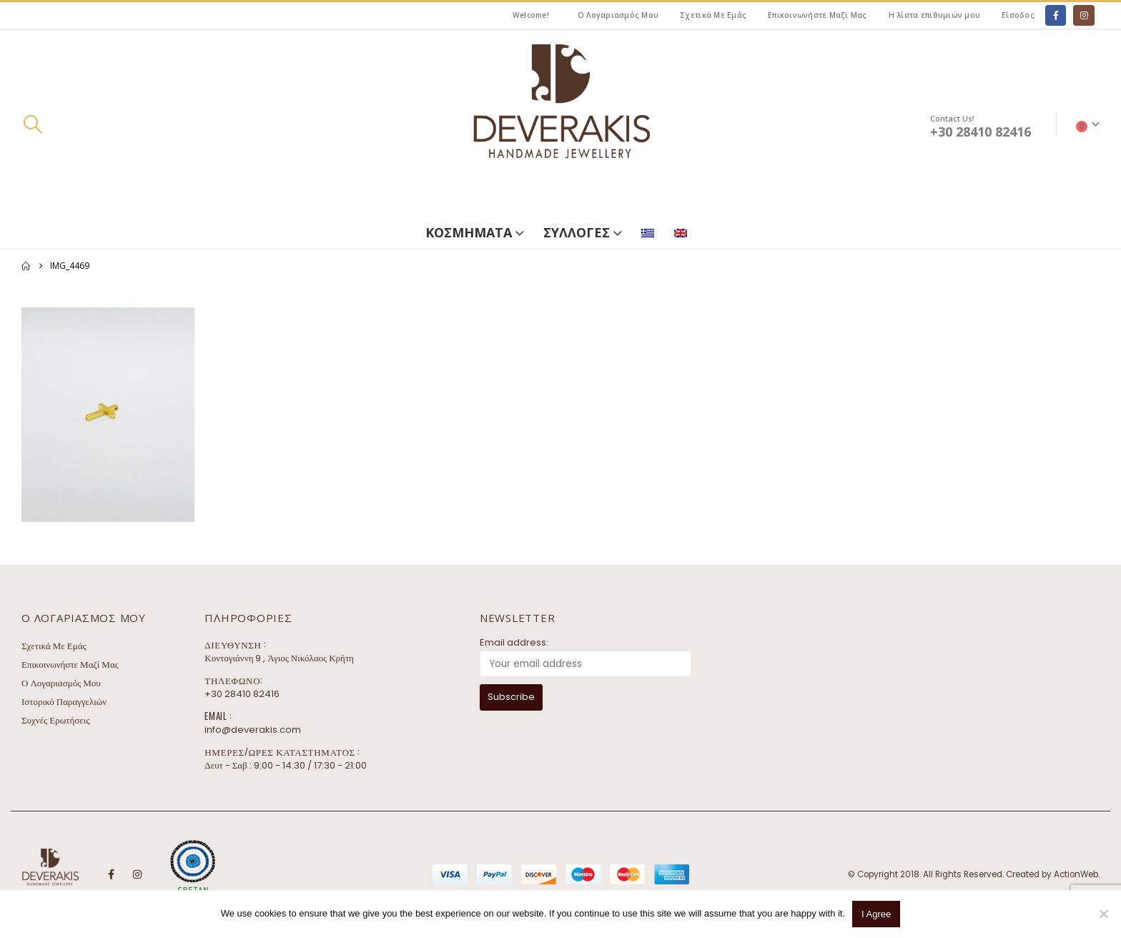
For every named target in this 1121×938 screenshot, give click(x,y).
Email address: (514, 642)
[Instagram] (1083, 15)
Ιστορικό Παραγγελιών (64, 702)
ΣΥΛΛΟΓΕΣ (576, 232)
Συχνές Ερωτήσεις (55, 720)
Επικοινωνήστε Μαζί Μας (817, 15)
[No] (1103, 914)
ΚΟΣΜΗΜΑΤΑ (468, 232)
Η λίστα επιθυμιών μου (934, 15)
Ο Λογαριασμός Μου (618, 15)
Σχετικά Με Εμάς (713, 15)
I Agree (876, 914)
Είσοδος (1018, 15)
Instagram (137, 874)
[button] (32, 124)
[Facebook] (1055, 15)
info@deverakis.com (252, 729)
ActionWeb (1076, 874)
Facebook (111, 874)
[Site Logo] (560, 124)
